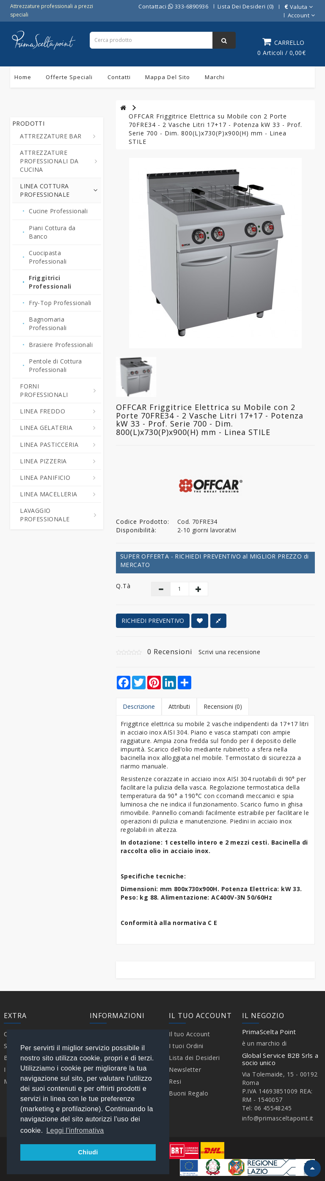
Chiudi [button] (88, 1152)
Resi (175, 1081)
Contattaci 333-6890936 (173, 6)
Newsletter (185, 1069)
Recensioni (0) (223, 706)
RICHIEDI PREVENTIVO (152, 621)
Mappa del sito (167, 77)
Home (22, 77)
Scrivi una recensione (229, 652)
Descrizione (139, 706)
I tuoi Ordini (186, 1046)
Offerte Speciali (69, 77)
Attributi (179, 706)
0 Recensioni (169, 651)
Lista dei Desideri (194, 1058)
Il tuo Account (189, 1034)
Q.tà (123, 586)
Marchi (215, 77)
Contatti (119, 77)
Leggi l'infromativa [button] (75, 1130)
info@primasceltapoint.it (278, 1118)
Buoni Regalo (188, 1093)
